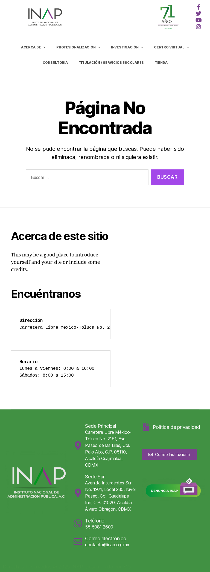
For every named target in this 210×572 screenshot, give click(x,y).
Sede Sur (95, 476)
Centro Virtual (171, 47)
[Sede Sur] (78, 493)
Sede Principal (100, 426)
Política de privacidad (176, 427)
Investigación (127, 47)
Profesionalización (78, 47)
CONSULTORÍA (55, 62)
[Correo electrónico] (78, 541)
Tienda (161, 62)
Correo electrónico (105, 538)
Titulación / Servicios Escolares (111, 62)
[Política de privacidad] (146, 427)
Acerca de (33, 47)
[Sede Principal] (78, 445)
